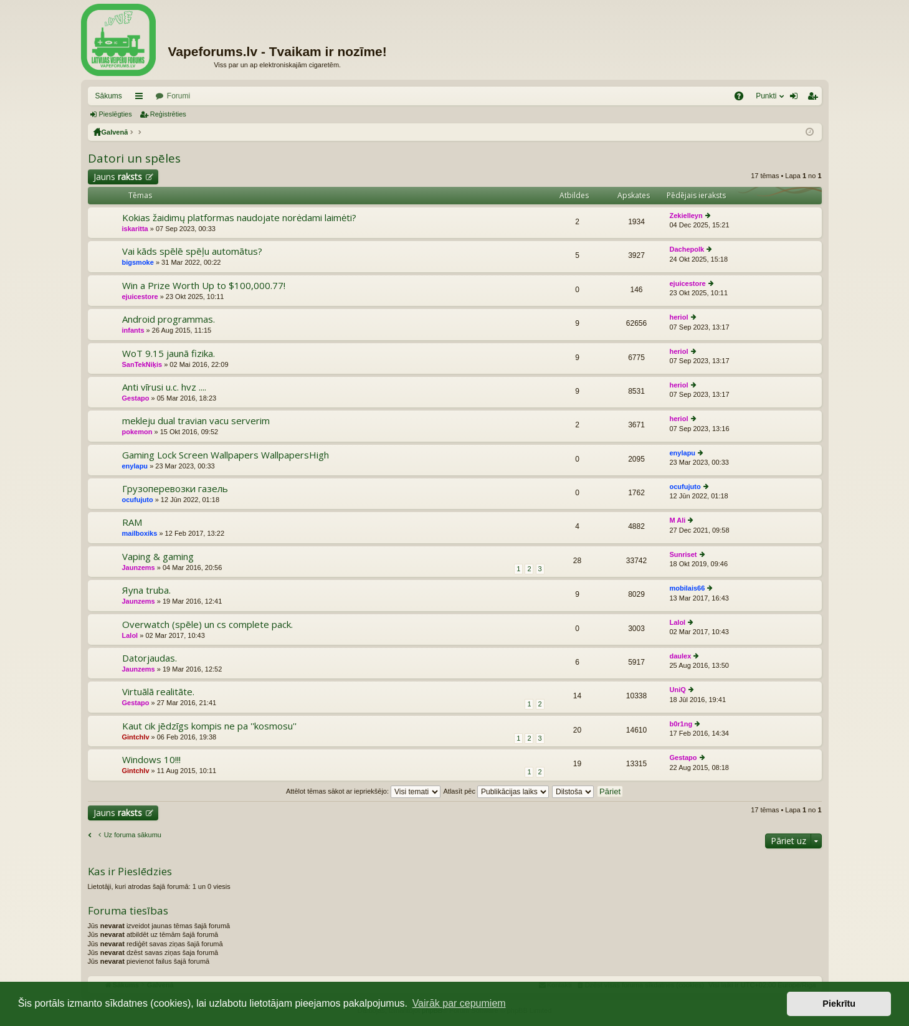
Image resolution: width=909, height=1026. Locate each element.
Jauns (117, 177)
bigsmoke (138, 262)
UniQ (678, 689)
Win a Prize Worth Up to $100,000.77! (203, 286)
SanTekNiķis (142, 364)
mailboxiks (140, 533)
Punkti (766, 96)
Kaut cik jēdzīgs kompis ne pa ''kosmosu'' (209, 726)
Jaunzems (138, 567)
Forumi (178, 96)
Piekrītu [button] (838, 1004)
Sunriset (683, 554)
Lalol (130, 635)
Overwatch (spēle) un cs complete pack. (207, 624)
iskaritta (135, 228)
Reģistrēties (168, 114)
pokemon (137, 431)
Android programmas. (168, 319)
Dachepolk (687, 249)
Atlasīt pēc (496, 791)
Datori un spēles (134, 158)
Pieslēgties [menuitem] (795, 98)
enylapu (135, 466)
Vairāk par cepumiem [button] (459, 1003)
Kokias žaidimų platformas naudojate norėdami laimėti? (239, 218)
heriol (679, 317)
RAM (132, 522)
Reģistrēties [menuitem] (815, 98)
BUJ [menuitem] (743, 98)
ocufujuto (137, 499)
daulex (681, 656)
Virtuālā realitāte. (158, 692)
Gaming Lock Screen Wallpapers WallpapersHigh (225, 455)
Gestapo (136, 398)
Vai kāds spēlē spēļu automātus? (192, 251)
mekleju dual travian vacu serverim (196, 421)
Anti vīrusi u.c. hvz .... (164, 387)
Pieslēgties (115, 114)
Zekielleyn (686, 215)
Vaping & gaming (158, 557)
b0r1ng (681, 724)
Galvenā (115, 132)
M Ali (678, 520)
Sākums (108, 96)
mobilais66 (687, 588)
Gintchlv (136, 737)
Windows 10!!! (151, 760)
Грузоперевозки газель (175, 489)
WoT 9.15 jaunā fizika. (168, 353)
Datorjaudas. (149, 658)
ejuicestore (140, 296)
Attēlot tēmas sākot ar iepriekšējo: (363, 791)
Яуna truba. (146, 590)
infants (133, 330)
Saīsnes (141, 98)
